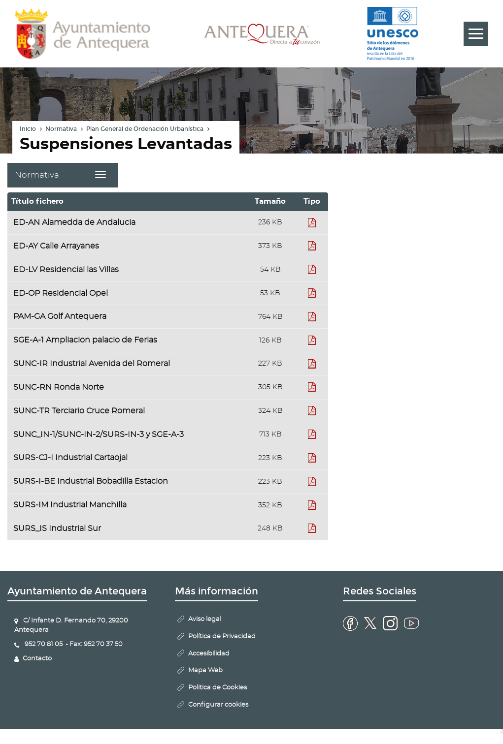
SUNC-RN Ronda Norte (58, 387)
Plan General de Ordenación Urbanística (144, 128)
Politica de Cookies (217, 687)
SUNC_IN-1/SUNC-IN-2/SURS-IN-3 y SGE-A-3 (98, 434)
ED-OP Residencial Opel (60, 293)
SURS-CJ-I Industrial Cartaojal (70, 458)
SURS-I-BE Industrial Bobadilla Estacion (90, 481)
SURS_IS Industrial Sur (57, 528)
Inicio (28, 128)
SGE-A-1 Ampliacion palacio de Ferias (85, 340)
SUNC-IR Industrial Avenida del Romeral (91, 364)
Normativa (61, 128)
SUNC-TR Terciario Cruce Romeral (79, 411)
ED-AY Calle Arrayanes (56, 246)
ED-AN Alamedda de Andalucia (74, 222)
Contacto (37, 658)
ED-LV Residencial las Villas (66, 270)
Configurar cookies (218, 705)
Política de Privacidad (222, 636)
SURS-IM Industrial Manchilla (70, 505)
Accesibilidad (209, 654)
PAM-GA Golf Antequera (59, 316)
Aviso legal (204, 619)
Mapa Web (205, 670)
